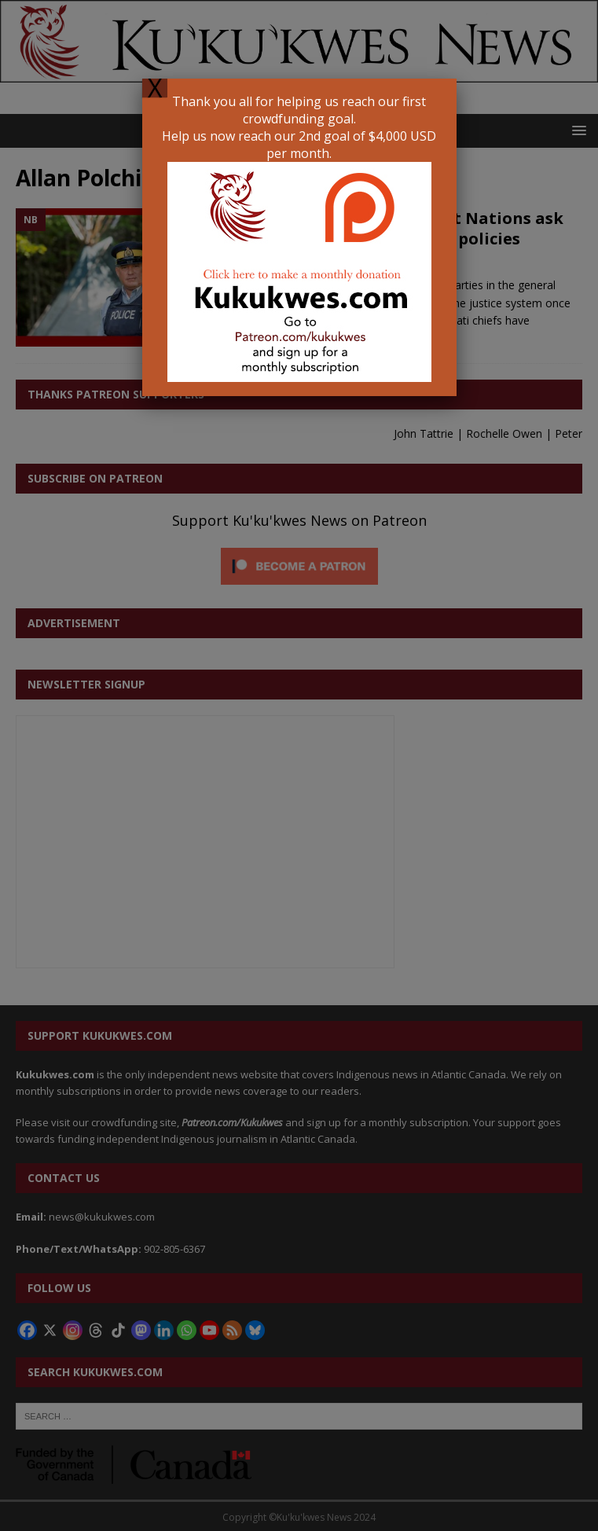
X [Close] (155, 88)
